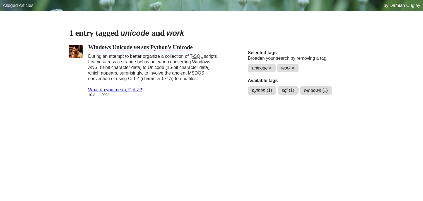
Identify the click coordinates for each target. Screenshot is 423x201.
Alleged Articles (18, 5)
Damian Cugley (405, 5)
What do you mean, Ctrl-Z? (115, 89)
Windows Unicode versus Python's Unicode (140, 47)
